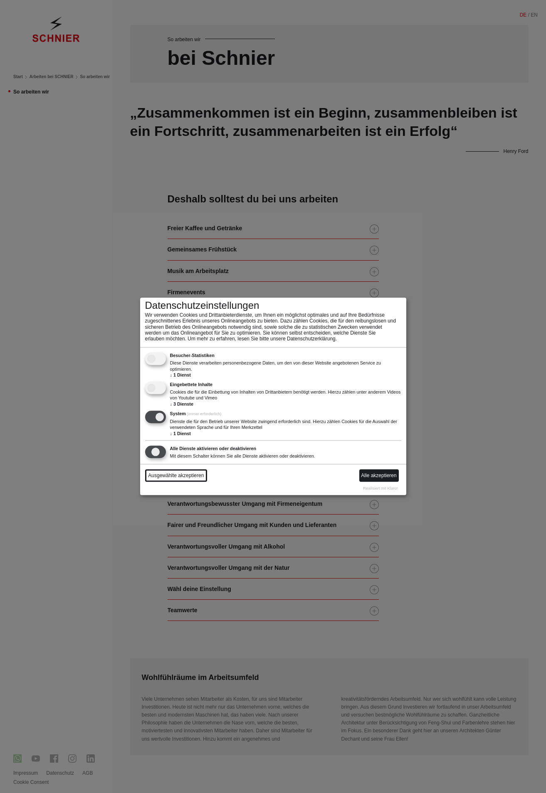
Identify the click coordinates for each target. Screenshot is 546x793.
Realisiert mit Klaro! (380, 488)
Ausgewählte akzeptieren (176, 476)
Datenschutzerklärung (311, 339)
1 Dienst (180, 374)
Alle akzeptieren (378, 476)
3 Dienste (181, 403)
